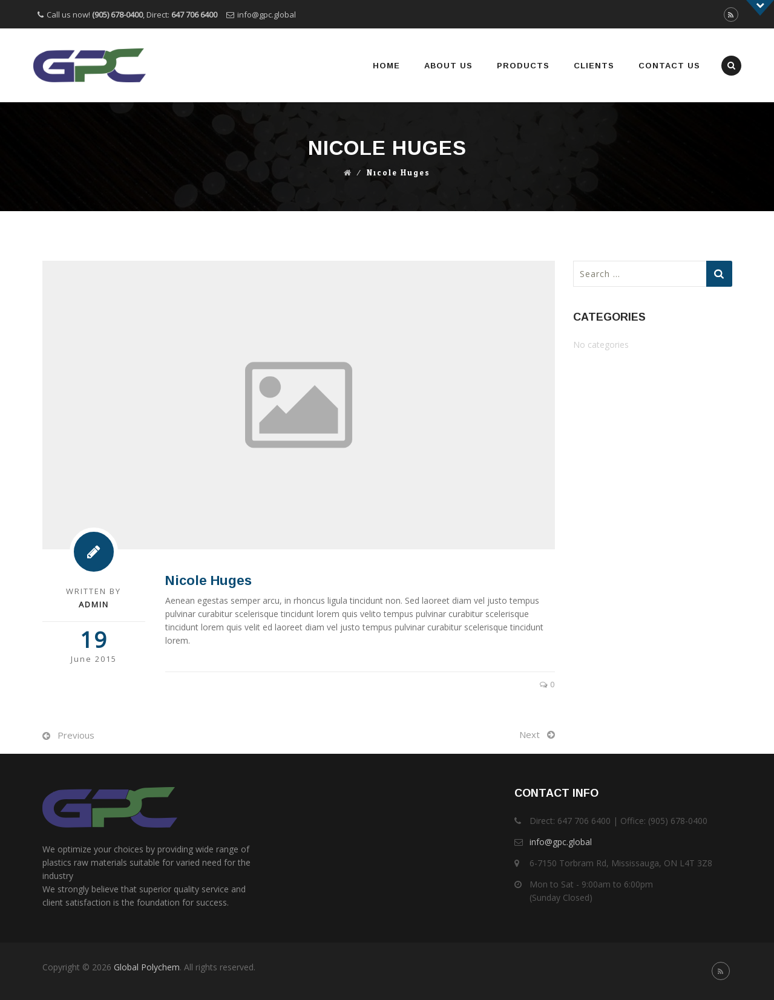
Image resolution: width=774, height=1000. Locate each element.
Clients (594, 65)
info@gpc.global (266, 14)
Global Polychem (147, 967)
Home (386, 65)
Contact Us (669, 65)
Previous (75, 735)
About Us (448, 65)
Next (529, 734)
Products (523, 65)
